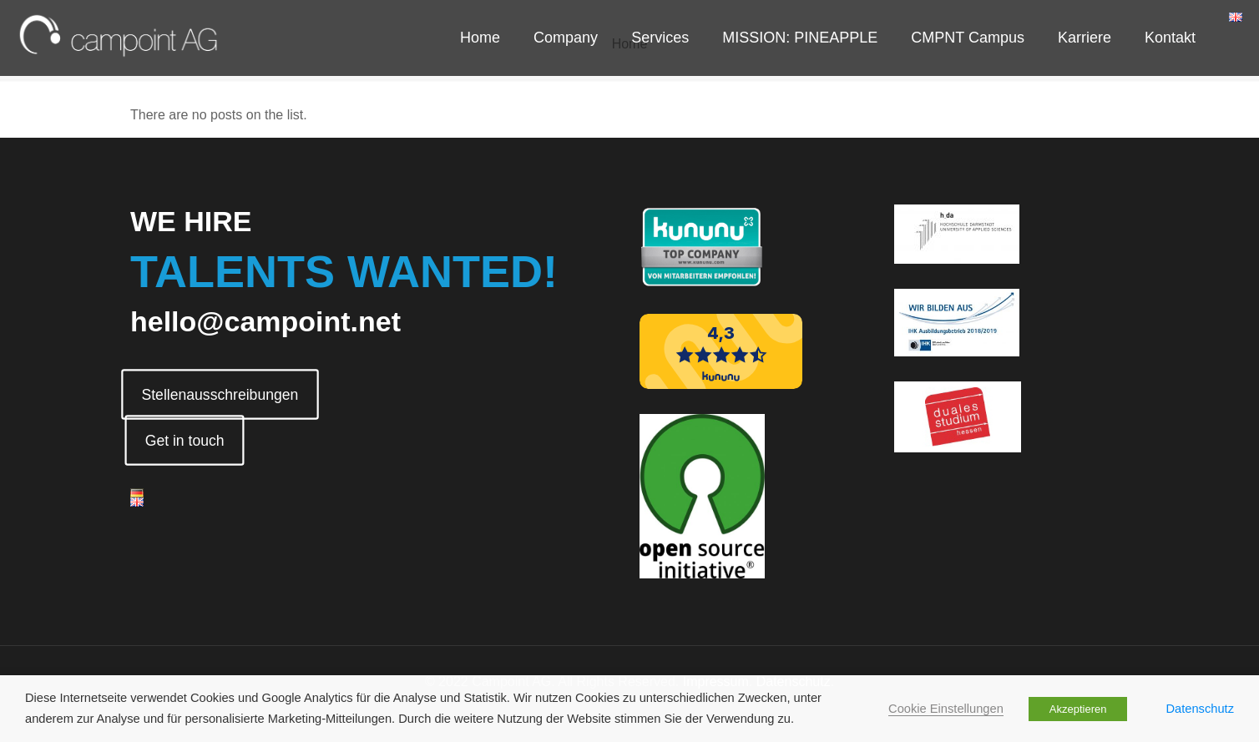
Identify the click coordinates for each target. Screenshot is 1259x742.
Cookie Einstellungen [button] (946, 708)
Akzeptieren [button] (1078, 709)
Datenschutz (1200, 708)
